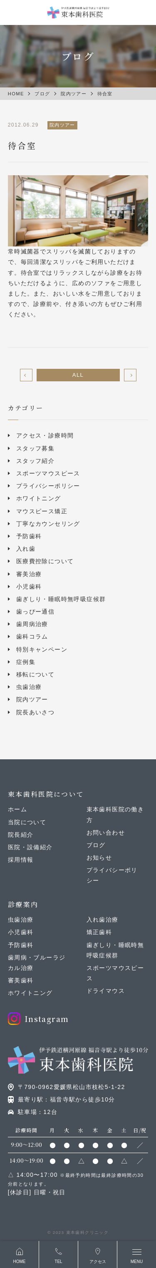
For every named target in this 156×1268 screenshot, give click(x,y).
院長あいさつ (35, 712)
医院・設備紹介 (30, 847)
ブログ (96, 845)
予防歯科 (29, 536)
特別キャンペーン (41, 649)
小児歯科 (29, 586)
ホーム (17, 809)
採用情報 (21, 859)
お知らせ (99, 857)
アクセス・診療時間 (45, 435)
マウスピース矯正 (41, 511)
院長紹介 (21, 834)
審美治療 (29, 574)
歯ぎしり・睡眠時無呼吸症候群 (61, 599)
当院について (27, 822)
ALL (78, 375)
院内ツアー (32, 699)
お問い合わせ (106, 832)
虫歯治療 (29, 687)
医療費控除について (45, 561)
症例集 (25, 662)
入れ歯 (25, 548)
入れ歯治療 (103, 919)
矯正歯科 (99, 932)
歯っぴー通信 (35, 611)
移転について (35, 674)
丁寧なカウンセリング (48, 523)
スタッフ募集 (35, 448)
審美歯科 (21, 980)
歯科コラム (32, 636)
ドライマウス (106, 990)
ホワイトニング (38, 498)
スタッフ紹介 (35, 460)
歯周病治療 (32, 624)
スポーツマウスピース (48, 473)
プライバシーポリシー (48, 485)
